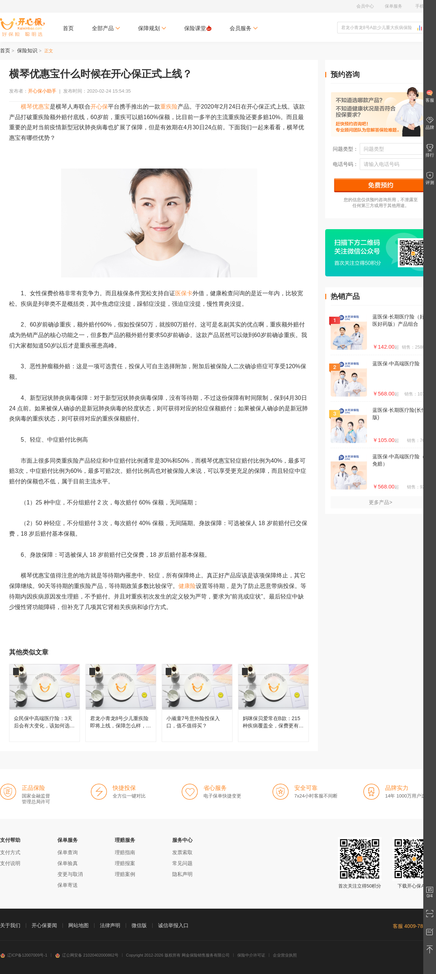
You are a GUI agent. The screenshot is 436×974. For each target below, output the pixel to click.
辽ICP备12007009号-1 (23, 955)
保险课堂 (197, 28)
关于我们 (10, 925)
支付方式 (10, 852)
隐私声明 (182, 874)
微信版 (139, 925)
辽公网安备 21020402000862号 (86, 955)
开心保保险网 (22, 27)
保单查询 (67, 852)
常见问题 (182, 863)
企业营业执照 (285, 955)
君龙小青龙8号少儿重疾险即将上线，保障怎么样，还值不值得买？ (121, 703)
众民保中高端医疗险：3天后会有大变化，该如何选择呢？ (44, 703)
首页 (68, 28)
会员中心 (365, 6)
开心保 (99, 107)
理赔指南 (125, 852)
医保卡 (184, 293)
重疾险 (169, 107)
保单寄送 (67, 885)
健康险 (187, 586)
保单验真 (67, 863)
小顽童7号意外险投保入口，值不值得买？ (197, 703)
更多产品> (380, 502)
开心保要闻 (44, 925)
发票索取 (182, 852)
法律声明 (110, 925)
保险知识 (27, 50)
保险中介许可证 (251, 955)
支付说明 (10, 863)
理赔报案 (125, 863)
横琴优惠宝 (35, 107)
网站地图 (78, 925)
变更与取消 (70, 874)
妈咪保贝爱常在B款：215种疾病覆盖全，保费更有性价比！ (273, 703)
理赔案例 (125, 874)
